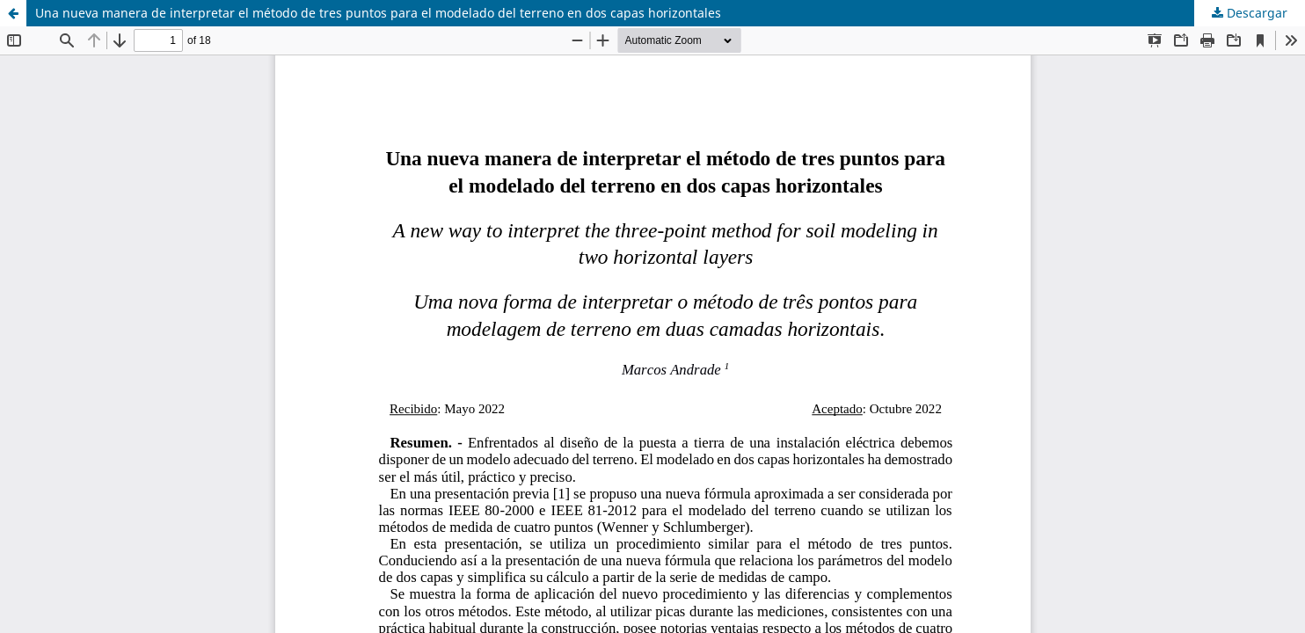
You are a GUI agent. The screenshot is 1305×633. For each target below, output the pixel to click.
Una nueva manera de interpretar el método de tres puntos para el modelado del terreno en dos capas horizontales (378, 12)
